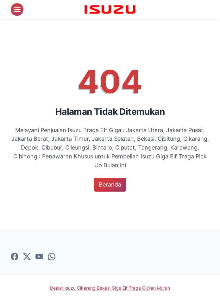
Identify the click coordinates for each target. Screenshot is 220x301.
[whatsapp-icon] (51, 257)
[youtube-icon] (39, 257)
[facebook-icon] (14, 257)
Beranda (110, 184)
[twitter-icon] (27, 257)
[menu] (17, 9)
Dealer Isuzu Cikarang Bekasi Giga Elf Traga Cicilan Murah (110, 288)
